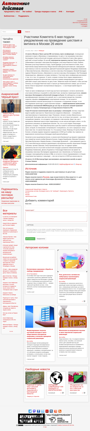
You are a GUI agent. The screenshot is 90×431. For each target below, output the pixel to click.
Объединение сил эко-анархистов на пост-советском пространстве (76, 387)
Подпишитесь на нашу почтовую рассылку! (9, 193)
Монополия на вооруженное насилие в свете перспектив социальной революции (72, 332)
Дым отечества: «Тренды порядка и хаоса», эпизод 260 (10, 277)
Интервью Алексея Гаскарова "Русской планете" (8, 58)
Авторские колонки (36, 247)
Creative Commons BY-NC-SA (65, 425)
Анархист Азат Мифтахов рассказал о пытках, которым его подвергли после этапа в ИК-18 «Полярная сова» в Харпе (10, 286)
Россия (27, 193)
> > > (11, 331)
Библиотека (10, 16)
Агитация (70, 12)
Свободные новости (37, 369)
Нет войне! (27, 12)
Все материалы (10, 212)
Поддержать (23, 16)
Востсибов (62, 281)
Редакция (41, 50)
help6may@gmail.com (66, 164)
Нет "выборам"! (54, 191)
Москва (27, 194)
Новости (27, 31)
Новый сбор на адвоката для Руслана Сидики (11, 115)
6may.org (79, 164)
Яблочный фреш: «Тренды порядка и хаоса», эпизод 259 (10, 326)
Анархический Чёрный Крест (33, 189)
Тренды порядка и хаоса (45, 12)
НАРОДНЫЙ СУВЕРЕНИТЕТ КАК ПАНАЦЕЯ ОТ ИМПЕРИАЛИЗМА (55, 387)
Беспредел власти (44, 191)
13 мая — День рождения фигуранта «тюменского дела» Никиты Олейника (10, 162)
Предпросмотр (41, 238)
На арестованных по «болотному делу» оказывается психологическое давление (10, 77)
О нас (45, 427)
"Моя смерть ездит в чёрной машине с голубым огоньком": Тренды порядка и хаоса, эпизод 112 (10, 84)
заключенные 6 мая (31, 196)
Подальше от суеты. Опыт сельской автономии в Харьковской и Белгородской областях (34, 389)
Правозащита (64, 191)
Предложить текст (12, 12)
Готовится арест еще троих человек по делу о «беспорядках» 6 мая (10, 46)
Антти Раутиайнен (32, 274)
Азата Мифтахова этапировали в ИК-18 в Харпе (9, 319)
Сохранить (30, 238)
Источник (31, 168)
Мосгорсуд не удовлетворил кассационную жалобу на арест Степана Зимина (10, 52)
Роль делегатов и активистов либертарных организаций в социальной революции (69, 276)
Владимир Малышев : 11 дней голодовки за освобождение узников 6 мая (10, 64)
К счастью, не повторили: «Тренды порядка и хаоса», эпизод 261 (10, 218)
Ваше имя (28, 203)
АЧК (61, 12)
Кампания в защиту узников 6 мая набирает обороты (10, 71)
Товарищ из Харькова (33, 396)
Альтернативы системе (31, 191)
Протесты (71, 191)
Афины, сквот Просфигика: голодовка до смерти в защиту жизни (10, 308)
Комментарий (29, 210)
